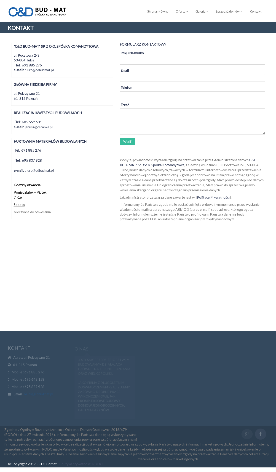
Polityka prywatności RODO (81, 468)
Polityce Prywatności (213, 197)
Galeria (202, 11)
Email (124, 70)
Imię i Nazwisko (132, 53)
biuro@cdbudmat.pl (39, 70)
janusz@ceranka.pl (39, 127)
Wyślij (127, 141)
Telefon (126, 87)
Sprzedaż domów (229, 11)
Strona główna (157, 11)
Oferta (182, 11)
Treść (125, 105)
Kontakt (256, 11)
